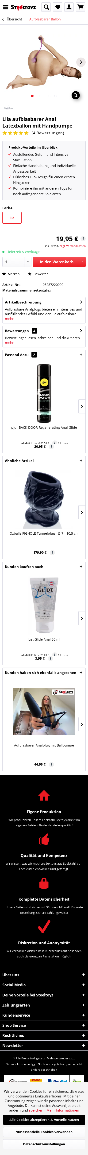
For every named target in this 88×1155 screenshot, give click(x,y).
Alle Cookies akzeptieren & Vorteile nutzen (44, 1119)
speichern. (37, 1110)
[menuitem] (7, 7)
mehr (9, 318)
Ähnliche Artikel (19, 460)
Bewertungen (17, 330)
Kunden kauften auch (24, 566)
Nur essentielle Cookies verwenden (44, 1132)
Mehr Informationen (62, 1110)
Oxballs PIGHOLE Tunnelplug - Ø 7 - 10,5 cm (44, 533)
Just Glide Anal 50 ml (44, 639)
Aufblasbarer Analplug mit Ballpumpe (44, 745)
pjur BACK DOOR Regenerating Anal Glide (44, 427)
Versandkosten (16, 1064)
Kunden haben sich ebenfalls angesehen (40, 672)
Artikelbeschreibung (23, 302)
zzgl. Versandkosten (73, 246)
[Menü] (7, 7)
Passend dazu (21, 354)
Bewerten (38, 274)
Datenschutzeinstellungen (44, 1144)
